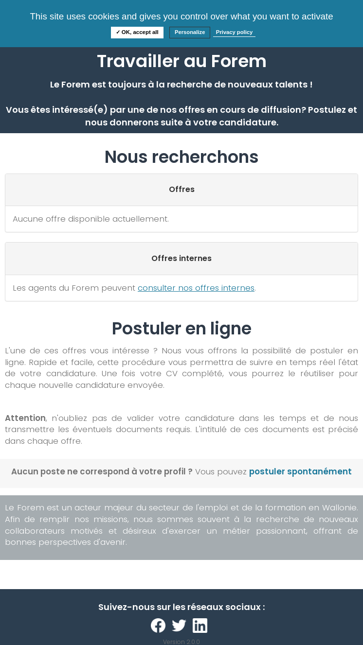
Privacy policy (234, 32)
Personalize (190, 32)
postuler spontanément (300, 471)
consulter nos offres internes (196, 288)
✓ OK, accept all (137, 32)
